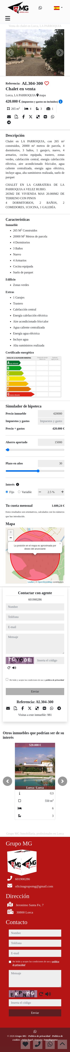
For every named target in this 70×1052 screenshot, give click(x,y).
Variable (27, 492)
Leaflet (31, 582)
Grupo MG (21, 1036)
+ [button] (11, 532)
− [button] (11, 538)
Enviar (35, 691)
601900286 (35, 599)
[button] (7, 781)
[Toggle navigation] (7, 18)
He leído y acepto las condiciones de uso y (37, 680)
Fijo (11, 492)
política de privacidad (55, 680)
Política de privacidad (39, 1036)
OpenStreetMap (45, 582)
